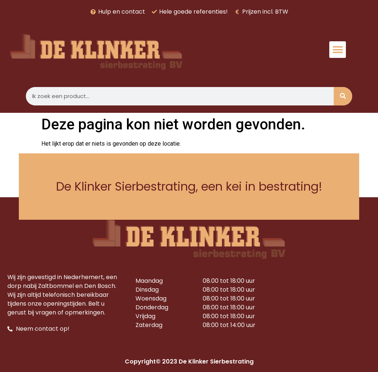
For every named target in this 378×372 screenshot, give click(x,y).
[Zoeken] (343, 96)
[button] (337, 49)
